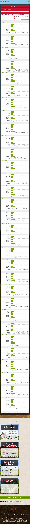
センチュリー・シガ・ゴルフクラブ (6, 234)
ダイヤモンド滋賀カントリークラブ (6, 271)
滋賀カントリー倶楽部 (4, 198)
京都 (9, 501)
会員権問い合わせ (13, 30)
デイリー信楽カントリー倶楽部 (6, 284)
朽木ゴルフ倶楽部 (4, 135)
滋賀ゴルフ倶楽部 (4, 210)
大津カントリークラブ (4, 85)
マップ (11, 25)
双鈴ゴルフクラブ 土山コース (5, 247)
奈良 (17, 501)
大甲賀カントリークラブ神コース (6, 72)
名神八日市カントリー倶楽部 (5, 359)
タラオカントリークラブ (5, 259)
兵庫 (14, 501)
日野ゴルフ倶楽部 (4, 309)
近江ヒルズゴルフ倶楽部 (5, 47)
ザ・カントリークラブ (4, 185)
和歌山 (19, 501)
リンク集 (12, 39)
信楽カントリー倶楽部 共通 (5, 223)
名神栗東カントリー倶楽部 (5, 372)
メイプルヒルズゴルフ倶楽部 (5, 397)
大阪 (12, 501)
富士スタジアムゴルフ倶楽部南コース (6, 347)
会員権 (11, 29)
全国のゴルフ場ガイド (4, 9)
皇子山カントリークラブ (5, 22)
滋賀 (7, 501)
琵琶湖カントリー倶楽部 (5, 334)
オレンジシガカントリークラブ (6, 110)
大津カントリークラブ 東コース (6, 97)
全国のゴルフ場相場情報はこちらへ (15, 497)
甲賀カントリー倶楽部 (4, 160)
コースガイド (12, 36)
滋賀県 (9, 9)
